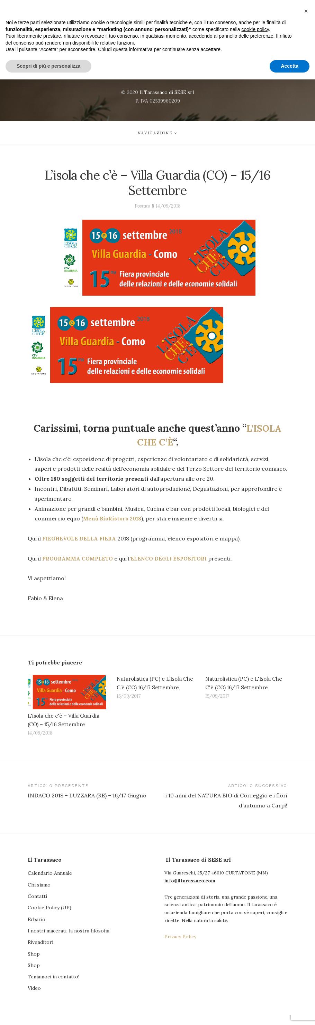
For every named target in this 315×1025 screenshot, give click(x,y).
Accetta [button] (289, 1011)
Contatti (37, 905)
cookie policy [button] (255, 975)
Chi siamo (39, 893)
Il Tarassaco (158, 43)
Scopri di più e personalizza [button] (48, 1011)
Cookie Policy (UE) (49, 916)
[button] (306, 956)
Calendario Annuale (50, 882)
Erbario (36, 928)
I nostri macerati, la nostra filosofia (68, 940)
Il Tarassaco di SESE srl (167, 92)
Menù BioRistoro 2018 (113, 521)
